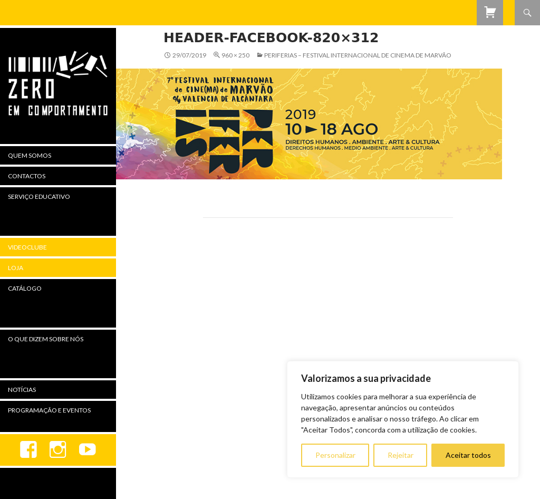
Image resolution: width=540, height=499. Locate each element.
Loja (15, 268)
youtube (87, 450)
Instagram (58, 450)
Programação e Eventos (49, 410)
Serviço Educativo (39, 196)
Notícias (22, 390)
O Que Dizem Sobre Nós (45, 339)
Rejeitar (400, 454)
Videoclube (27, 247)
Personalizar (335, 454)
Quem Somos (29, 155)
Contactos (26, 176)
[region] (403, 419)
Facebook (28, 450)
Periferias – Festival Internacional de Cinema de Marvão (357, 55)
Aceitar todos (468, 454)
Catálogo (25, 288)
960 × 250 (235, 55)
